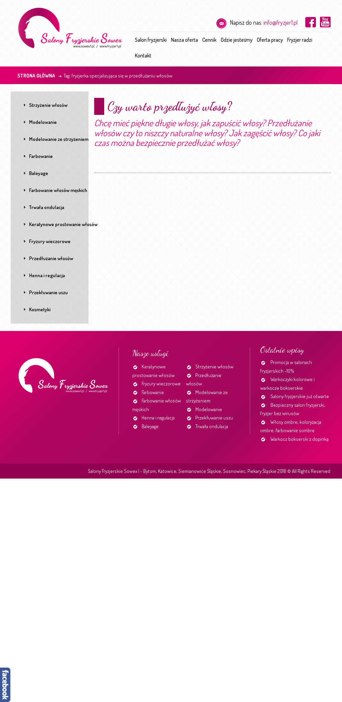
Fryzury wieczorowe (161, 383)
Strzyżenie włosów (214, 366)
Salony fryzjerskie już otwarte (300, 396)
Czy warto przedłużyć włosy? (170, 106)
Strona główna (36, 75)
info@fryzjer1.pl (281, 22)
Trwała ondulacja (211, 426)
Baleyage (150, 426)
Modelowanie (208, 409)
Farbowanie (153, 392)
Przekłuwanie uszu (214, 417)
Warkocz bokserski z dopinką (300, 439)
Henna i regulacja (158, 417)
